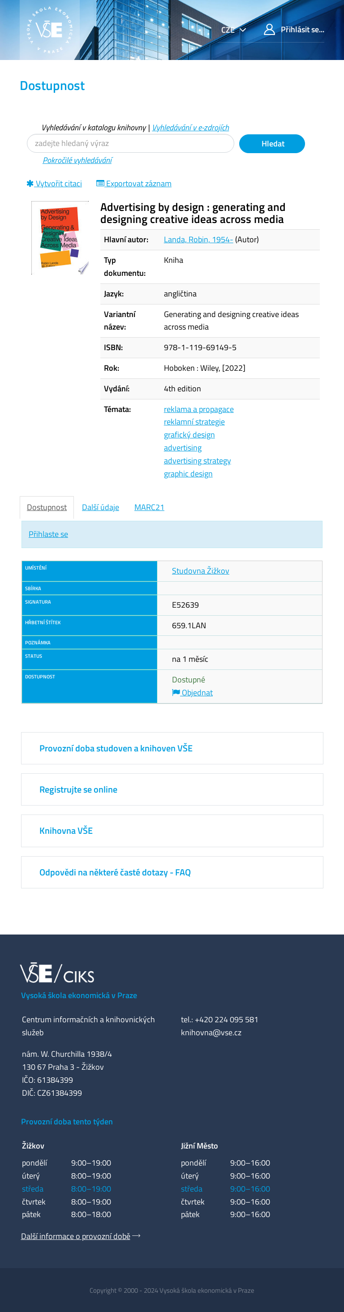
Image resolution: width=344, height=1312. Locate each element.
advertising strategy (197, 460)
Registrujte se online (78, 789)
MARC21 (149, 507)
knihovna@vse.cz (211, 1032)
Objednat (192, 692)
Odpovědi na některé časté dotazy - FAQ (115, 872)
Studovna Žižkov (200, 571)
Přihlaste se (48, 534)
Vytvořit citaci (54, 183)
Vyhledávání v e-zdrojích (190, 127)
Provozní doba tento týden (67, 1121)
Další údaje (100, 507)
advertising (183, 448)
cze (228, 30)
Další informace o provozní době (75, 1236)
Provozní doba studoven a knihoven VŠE (116, 748)
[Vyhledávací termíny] (130, 143)
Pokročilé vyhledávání (77, 160)
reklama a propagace (199, 409)
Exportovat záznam (134, 183)
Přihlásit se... (294, 29)
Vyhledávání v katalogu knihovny (93, 127)
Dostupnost (47, 507)
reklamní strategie (194, 422)
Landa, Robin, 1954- (198, 239)
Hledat (272, 143)
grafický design (189, 435)
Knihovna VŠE (66, 830)
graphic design (188, 473)
